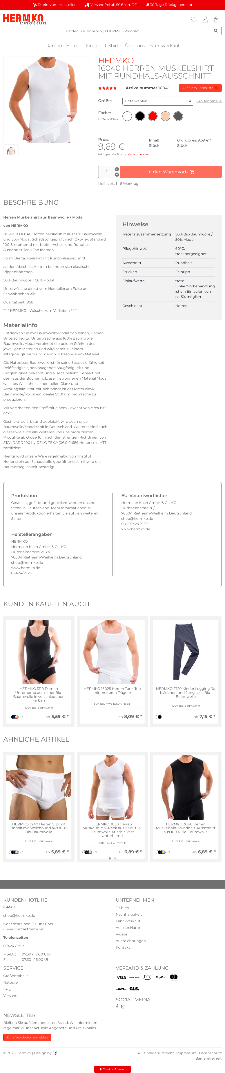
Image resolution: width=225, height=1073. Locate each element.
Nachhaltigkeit (129, 914)
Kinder (93, 45)
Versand (10, 996)
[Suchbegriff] (142, 31)
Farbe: (108, 115)
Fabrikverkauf (164, 45)
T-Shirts (112, 45)
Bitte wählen (136, 101)
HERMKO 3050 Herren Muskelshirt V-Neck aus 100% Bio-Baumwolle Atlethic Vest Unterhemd (112, 830)
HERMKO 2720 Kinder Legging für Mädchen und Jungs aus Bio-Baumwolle (186, 692)
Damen (53, 45)
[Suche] (215, 30)
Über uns (135, 45)
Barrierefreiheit (208, 1058)
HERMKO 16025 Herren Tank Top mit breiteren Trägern (112, 691)
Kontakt (123, 947)
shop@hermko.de (19, 915)
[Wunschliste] (194, 19)
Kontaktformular (29, 929)
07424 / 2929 (14, 946)
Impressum (186, 1053)
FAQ (7, 989)
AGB (141, 1053)
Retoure (10, 982)
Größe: (105, 100)
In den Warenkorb (170, 172)
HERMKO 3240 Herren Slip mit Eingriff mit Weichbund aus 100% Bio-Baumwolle (39, 828)
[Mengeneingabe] (109, 172)
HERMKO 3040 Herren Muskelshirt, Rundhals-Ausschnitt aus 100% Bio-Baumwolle (186, 828)
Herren (73, 45)
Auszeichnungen (131, 941)
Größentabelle (209, 101)
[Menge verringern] (117, 175)
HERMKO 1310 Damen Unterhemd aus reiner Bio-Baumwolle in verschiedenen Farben (39, 694)
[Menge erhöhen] (117, 169)
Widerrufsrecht (160, 1053)
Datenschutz (210, 1053)
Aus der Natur (128, 928)
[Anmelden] (205, 19)
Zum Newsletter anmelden (27, 1037)
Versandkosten (138, 154)
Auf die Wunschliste (200, 88)
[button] (127, 116)
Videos (122, 934)
